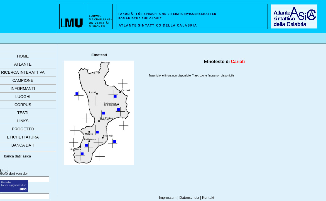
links (23, 121)
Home (23, 56)
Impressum (168, 197)
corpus (22, 104)
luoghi (22, 96)
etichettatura (23, 137)
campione (22, 80)
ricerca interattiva (23, 72)
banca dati (23, 145)
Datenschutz (189, 197)
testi (22, 113)
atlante (22, 64)
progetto (23, 129)
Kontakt (208, 197)
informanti (23, 88)
